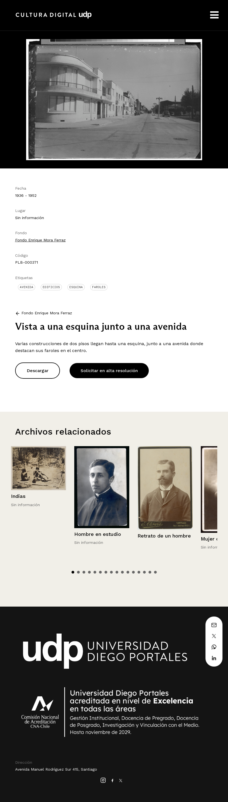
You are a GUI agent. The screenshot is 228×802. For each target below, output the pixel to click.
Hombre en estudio (97, 534)
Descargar (37, 370)
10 (122, 572)
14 (144, 572)
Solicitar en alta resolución (109, 370)
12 (133, 572)
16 (155, 572)
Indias (18, 496)
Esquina (76, 287)
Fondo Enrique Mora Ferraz (40, 240)
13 (139, 572)
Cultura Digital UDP (53, 18)
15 (150, 572)
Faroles (99, 287)
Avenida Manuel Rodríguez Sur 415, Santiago (56, 769)
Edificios (51, 287)
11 (128, 572)
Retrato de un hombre (164, 536)
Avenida (26, 287)
